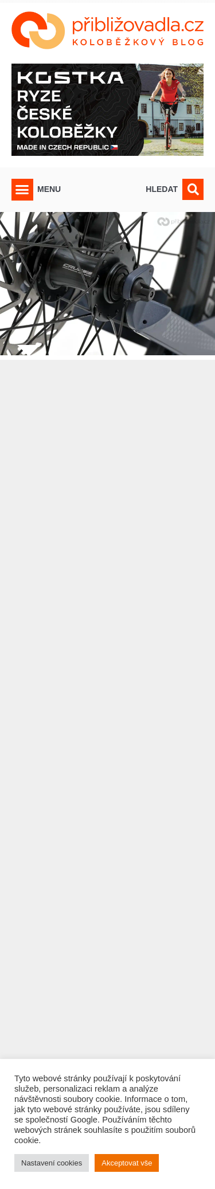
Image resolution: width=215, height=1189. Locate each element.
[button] (22, 190)
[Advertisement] (107, 751)
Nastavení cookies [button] (51, 1163)
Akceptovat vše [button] (126, 1163)
